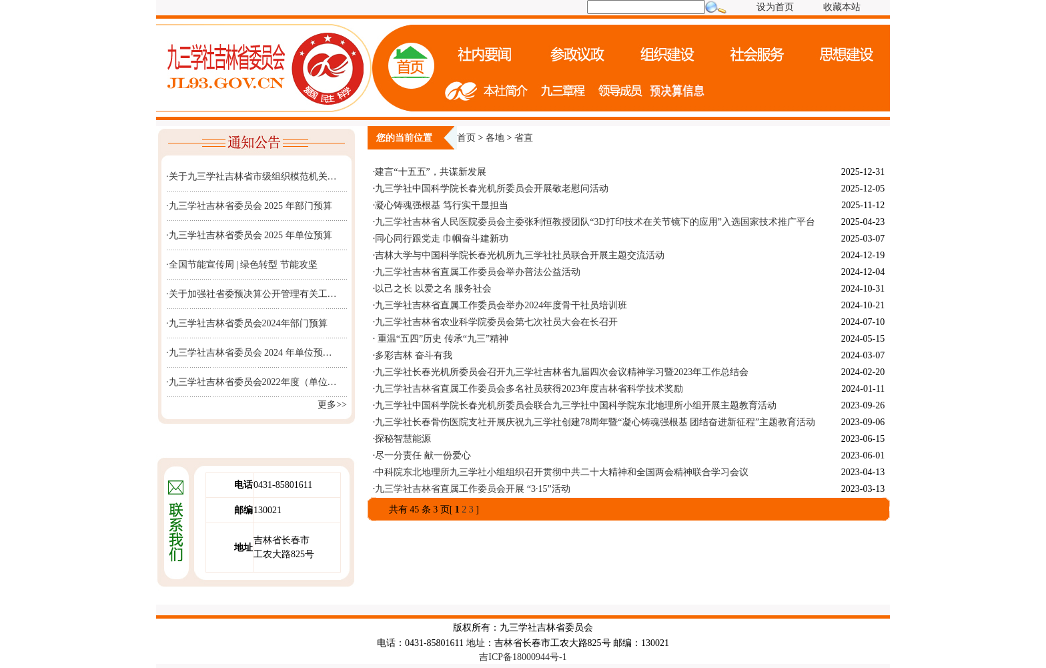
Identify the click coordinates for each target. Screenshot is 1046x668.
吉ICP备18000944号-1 (522, 657)
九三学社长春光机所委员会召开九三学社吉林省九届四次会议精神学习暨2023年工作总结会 (561, 372)
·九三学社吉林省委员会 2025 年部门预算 (249, 206)
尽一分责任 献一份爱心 (423, 455)
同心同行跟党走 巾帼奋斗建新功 (441, 239)
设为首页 (775, 7)
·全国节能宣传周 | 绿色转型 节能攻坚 (242, 265)
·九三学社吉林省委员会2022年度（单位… (251, 382)
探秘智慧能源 (403, 439)
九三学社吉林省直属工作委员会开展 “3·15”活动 (472, 489)
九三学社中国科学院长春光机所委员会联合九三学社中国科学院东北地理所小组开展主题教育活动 (575, 405)
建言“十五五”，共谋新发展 (430, 172)
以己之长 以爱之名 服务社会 (433, 289)
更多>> (332, 405)
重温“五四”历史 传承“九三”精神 (441, 339)
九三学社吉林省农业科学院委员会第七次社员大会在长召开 (496, 322)
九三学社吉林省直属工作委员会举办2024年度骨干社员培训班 (501, 305)
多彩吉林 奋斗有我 (413, 355)
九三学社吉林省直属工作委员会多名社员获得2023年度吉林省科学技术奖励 (529, 389)
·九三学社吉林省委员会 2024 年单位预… (249, 353)
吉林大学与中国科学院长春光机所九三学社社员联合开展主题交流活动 (519, 255)
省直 (523, 138)
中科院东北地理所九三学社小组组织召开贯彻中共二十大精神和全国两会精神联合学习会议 (561, 472)
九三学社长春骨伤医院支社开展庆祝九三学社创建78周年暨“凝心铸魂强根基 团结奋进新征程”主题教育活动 (595, 422)
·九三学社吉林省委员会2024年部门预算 (247, 323)
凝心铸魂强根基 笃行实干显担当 (441, 205)
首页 (466, 138)
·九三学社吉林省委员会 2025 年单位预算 (249, 235)
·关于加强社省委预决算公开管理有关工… (251, 294)
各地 (495, 138)
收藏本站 (842, 7)
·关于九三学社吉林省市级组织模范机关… (251, 177)
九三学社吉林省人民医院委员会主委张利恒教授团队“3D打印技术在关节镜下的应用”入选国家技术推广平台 (595, 222)
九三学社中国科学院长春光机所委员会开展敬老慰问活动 (491, 189)
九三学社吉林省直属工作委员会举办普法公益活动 (477, 272)
